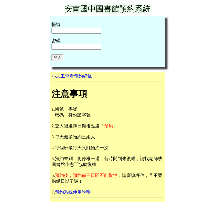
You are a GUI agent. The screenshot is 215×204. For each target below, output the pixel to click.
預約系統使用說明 (73, 192)
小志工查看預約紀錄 (72, 76)
